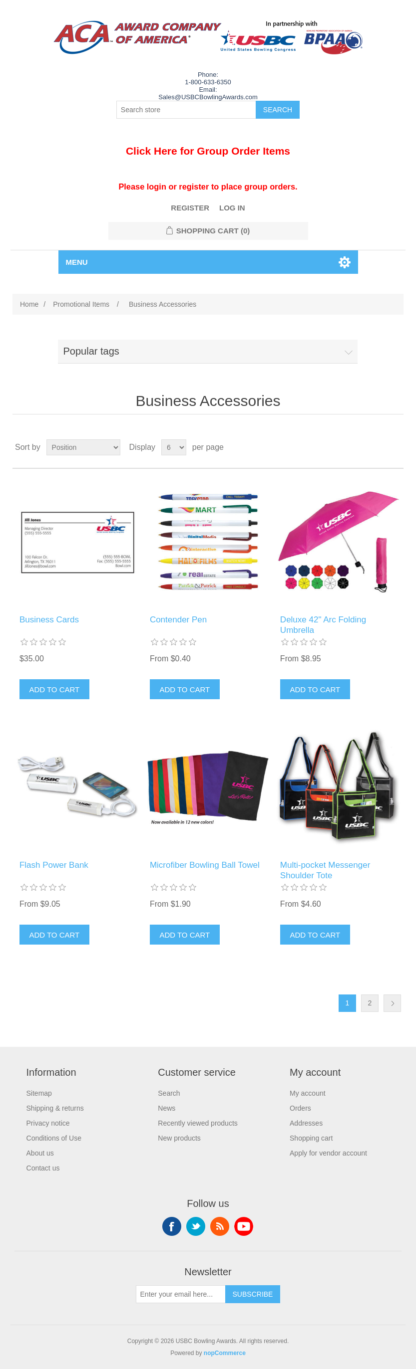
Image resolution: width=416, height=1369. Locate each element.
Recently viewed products (198, 1123)
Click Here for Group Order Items (208, 151)
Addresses (306, 1123)
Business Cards (49, 619)
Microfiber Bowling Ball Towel (205, 865)
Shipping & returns (55, 1108)
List (395, 447)
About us (40, 1153)
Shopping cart (311, 1138)
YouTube (243, 1226)
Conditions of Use (54, 1138)
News (166, 1108)
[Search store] (186, 110)
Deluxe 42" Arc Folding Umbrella (323, 624)
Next (392, 1003)
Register (190, 207)
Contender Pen (178, 619)
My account (308, 1093)
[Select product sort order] (83, 447)
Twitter (195, 1226)
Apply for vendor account (328, 1153)
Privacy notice (48, 1123)
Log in (232, 207)
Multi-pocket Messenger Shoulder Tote (325, 870)
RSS (219, 1226)
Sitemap (39, 1093)
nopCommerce (225, 1353)
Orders (300, 1108)
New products (179, 1138)
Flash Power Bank (53, 865)
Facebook (171, 1226)
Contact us (43, 1168)
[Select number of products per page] (173, 447)
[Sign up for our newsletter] (181, 1294)
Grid (377, 447)
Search (169, 1093)
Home (29, 304)
